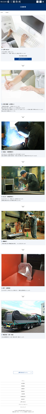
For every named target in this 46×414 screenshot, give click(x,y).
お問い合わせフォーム (23, 372)
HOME (2, 12)
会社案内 (23, 383)
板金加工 (23, 399)
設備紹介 (23, 388)
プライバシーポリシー (23, 404)
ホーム (23, 380)
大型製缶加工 (23, 396)
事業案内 (23, 386)
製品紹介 (23, 391)
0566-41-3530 (24, 55)
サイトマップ (23, 407)
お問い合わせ (23, 401)
